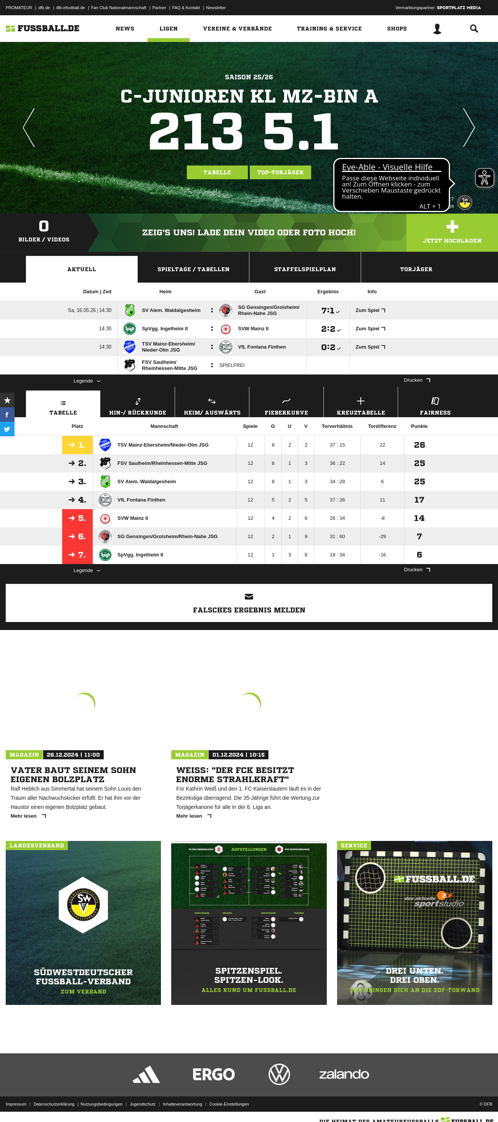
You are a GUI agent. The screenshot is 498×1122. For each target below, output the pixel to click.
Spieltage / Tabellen (193, 269)
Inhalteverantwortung (182, 1104)
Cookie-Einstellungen (229, 1104)
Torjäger (416, 269)
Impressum (16, 1104)
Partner (159, 7)
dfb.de (44, 7)
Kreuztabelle (361, 405)
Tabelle (217, 172)
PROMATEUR (19, 7)
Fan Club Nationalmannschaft (118, 7)
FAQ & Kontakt (186, 7)
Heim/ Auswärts (212, 405)
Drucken (417, 380)
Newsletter (216, 7)
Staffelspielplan (305, 269)
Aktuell (81, 269)
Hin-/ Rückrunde (137, 405)
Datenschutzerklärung (54, 1104)
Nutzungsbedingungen (101, 1104)
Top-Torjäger (280, 172)
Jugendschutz (143, 1104)
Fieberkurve (286, 405)
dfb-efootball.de (70, 7)
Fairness (435, 405)
